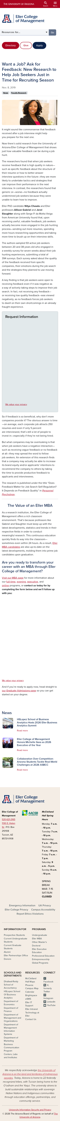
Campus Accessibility (43, 909)
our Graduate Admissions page (19, 690)
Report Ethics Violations (30, 913)
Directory (10, 45)
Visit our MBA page (13, 577)
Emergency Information (22, 905)
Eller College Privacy (16, 909)
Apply (39, 45)
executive (32, 581)
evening (21, 581)
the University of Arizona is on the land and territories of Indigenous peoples (30, 1074)
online (5, 585)
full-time (11, 581)
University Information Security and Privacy (30, 1109)
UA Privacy (44, 905)
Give (25, 45)
